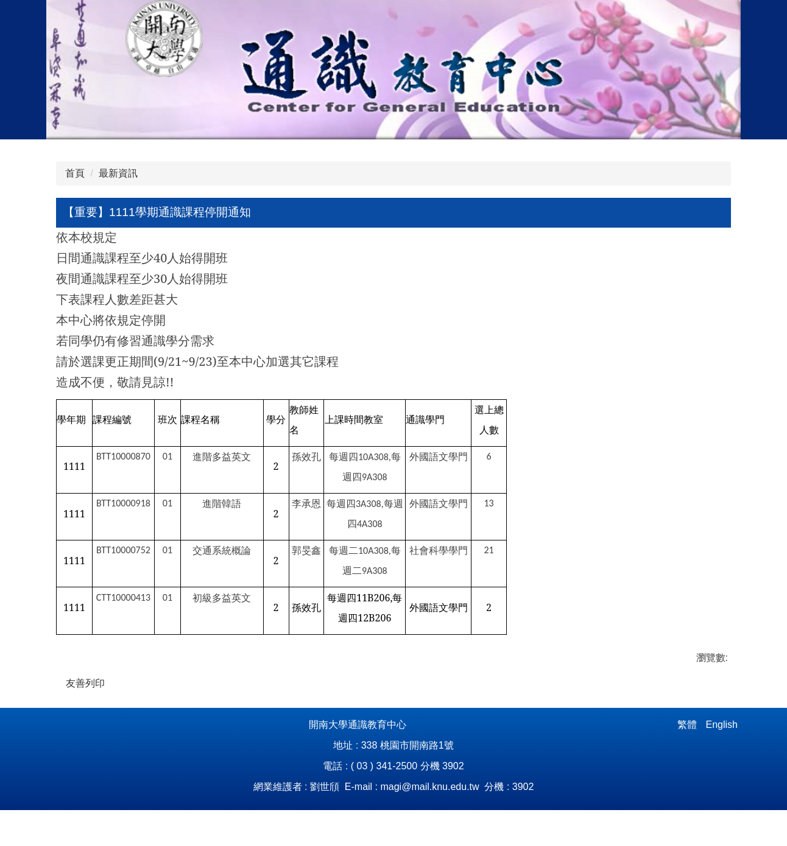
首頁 (75, 173)
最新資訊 (118, 173)
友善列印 (85, 683)
